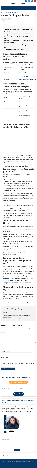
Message (3, 332)
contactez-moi (19, 413)
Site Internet (4, 357)
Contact (28, 461)
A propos (5, 461)
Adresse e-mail (5, 351)
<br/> (18, 141)
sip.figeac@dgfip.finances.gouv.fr (28, 76)
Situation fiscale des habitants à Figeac (15, 49)
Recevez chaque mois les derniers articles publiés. (13, 443)
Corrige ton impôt (23, 466)
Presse (32, 461)
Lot (15, 12)
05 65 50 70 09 (22, 72)
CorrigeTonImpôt (5, 455)
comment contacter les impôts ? (11, 278)
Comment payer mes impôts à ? (17, 44)
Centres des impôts (9, 12)
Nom (2, 345)
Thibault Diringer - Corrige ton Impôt (11, 20)
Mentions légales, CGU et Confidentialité (16, 461)
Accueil (2, 12)
